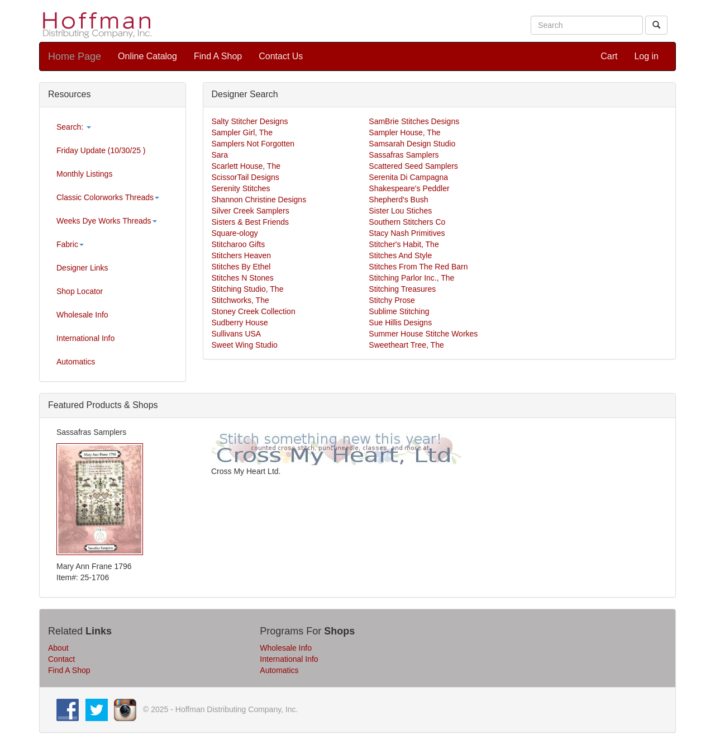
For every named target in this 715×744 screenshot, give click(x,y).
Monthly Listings (84, 173)
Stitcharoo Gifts (238, 244)
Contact (61, 659)
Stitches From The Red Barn (418, 266)
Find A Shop (218, 56)
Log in (646, 56)
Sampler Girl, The (242, 132)
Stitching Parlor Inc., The (411, 277)
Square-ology (235, 233)
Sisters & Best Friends (250, 221)
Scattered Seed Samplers (413, 166)
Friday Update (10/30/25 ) (101, 150)
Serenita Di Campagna (408, 177)
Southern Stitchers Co (407, 221)
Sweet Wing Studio (245, 344)
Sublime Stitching (399, 311)
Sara (220, 154)
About (58, 647)
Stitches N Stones (243, 277)
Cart (608, 56)
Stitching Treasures (402, 289)
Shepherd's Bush (398, 199)
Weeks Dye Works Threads (106, 220)
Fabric (70, 244)
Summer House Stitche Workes (423, 333)
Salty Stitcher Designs (250, 121)
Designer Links (82, 267)
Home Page (74, 56)
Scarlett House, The (246, 166)
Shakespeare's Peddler (409, 188)
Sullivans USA (236, 333)
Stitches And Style (400, 255)
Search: (73, 126)
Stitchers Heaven (241, 255)
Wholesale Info (82, 314)
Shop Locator (79, 291)
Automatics (75, 361)
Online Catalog (147, 56)
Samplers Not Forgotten (253, 143)
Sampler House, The (404, 132)
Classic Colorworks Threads (107, 197)
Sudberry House (240, 322)
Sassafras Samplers (403, 154)
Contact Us (281, 56)
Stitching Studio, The (248, 289)
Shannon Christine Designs (259, 199)
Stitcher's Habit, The (403, 244)
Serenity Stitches (241, 188)
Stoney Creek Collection (253, 311)
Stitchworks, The (240, 300)
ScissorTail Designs (245, 177)
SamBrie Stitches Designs (414, 121)
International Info (85, 338)
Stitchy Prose (391, 300)
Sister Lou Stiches (400, 210)
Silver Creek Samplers (250, 210)
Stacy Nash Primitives (407, 233)
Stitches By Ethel (241, 266)
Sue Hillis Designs (400, 322)
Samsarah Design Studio (412, 143)
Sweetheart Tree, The (406, 344)
